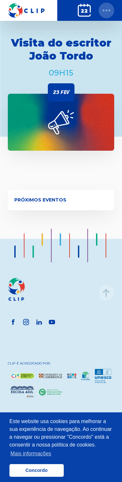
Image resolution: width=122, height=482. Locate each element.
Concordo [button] (36, 470)
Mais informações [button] (30, 453)
